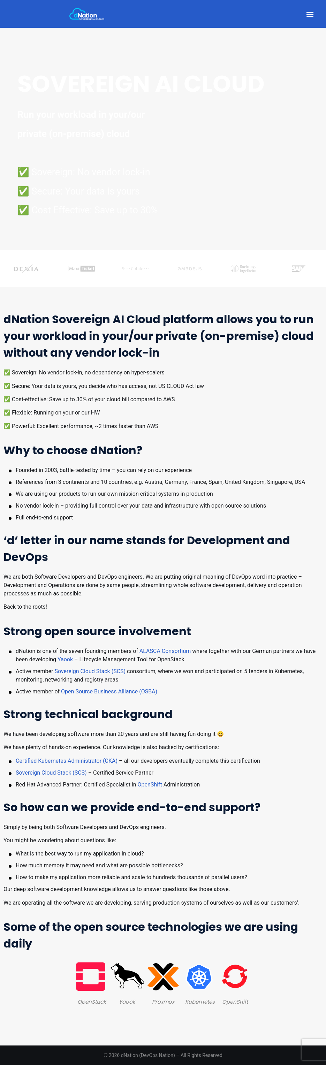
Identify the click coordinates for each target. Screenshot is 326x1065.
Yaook (65, 659)
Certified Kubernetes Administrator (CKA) (66, 761)
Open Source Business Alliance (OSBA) (109, 691)
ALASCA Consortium (165, 651)
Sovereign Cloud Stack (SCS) (90, 671)
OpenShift (150, 784)
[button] (310, 14)
